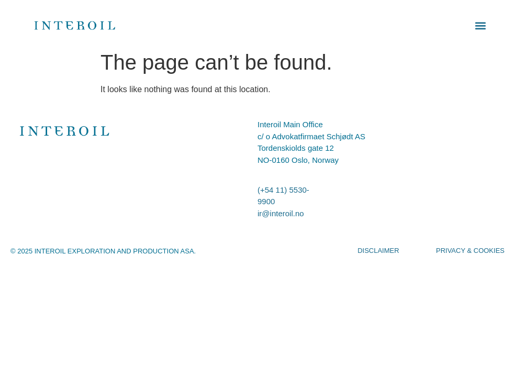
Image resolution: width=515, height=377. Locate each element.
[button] (480, 25)
